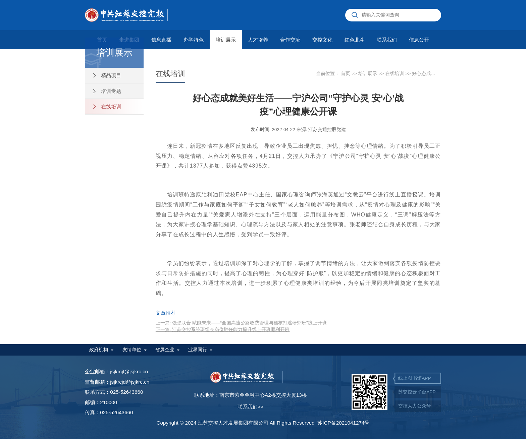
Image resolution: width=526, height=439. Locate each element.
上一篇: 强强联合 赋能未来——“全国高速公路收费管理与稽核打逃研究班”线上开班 (241, 322)
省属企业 (164, 349)
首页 (349, 73)
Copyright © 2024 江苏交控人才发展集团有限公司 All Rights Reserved (236, 423)
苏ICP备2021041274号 (343, 423)
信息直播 (161, 40)
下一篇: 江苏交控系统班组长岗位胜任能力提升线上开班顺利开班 (223, 329)
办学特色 (193, 40)
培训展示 (226, 40)
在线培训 (107, 106)
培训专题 (107, 91)
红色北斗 (355, 40)
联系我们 (387, 40)
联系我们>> (251, 407)
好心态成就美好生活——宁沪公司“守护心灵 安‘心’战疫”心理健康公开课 (425, 73)
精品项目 (107, 75)
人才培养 (258, 40)
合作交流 (290, 40)
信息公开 (419, 40)
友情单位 (131, 349)
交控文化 (322, 40)
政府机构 (98, 349)
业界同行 (197, 349)
